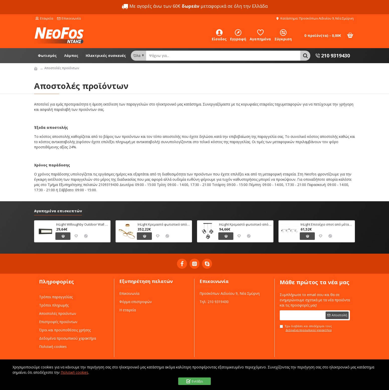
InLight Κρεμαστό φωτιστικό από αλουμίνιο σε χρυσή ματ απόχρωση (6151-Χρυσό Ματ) (164, 224)
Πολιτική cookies (74, 372)
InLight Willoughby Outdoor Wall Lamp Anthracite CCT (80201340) (82, 224)
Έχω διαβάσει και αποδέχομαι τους (306, 328)
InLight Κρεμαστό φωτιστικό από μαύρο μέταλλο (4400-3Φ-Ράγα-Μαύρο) (245, 224)
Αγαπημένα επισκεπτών (58, 211)
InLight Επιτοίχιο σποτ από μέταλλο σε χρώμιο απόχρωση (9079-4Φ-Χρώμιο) (327, 224)
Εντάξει (197, 381)
